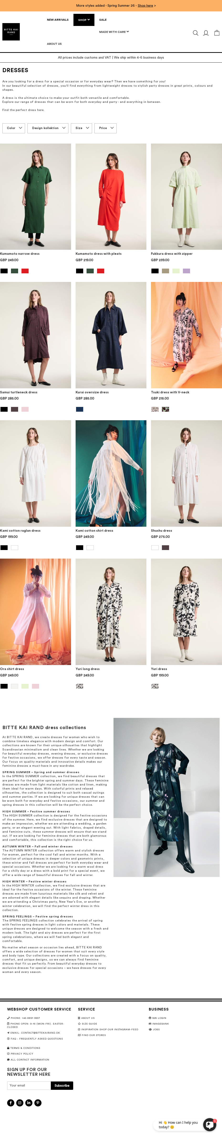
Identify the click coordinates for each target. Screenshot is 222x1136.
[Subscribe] (62, 1085)
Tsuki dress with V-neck (170, 392)
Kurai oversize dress (92, 392)
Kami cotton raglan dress (20, 530)
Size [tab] (79, 127)
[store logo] (11, 31)
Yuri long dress (88, 669)
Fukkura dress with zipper (172, 253)
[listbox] (35, 271)
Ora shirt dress (12, 669)
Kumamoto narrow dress (20, 253)
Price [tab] (103, 127)
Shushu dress (161, 530)
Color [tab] (11, 127)
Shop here (145, 5)
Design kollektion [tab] (45, 127)
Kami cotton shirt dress (94, 530)
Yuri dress (159, 669)
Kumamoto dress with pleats (99, 253)
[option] (4, 271)
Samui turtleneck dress (18, 392)
